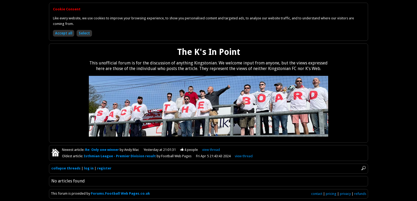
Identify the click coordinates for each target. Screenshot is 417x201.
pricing (331, 194)
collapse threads (66, 168)
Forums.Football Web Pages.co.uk (120, 193)
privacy (345, 194)
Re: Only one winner (102, 150)
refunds (360, 194)
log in (89, 168)
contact (316, 194)
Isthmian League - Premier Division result (120, 156)
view (211, 150)
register (104, 168)
